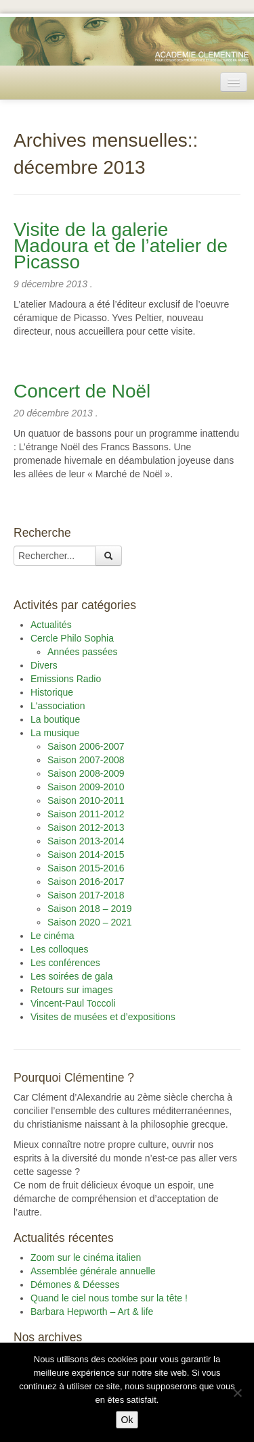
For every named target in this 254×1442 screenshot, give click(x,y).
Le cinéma (52, 935)
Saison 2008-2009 (86, 773)
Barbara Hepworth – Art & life (91, 1311)
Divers (44, 665)
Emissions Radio (65, 678)
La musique (54, 732)
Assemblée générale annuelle (92, 1271)
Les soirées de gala (71, 976)
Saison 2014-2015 (86, 854)
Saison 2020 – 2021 (89, 922)
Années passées (82, 651)
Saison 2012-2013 (86, 827)
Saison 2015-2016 (86, 868)
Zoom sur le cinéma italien (85, 1257)
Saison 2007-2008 (86, 759)
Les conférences (65, 962)
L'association (57, 705)
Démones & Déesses (75, 1284)
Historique (51, 692)
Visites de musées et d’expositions (102, 1016)
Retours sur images (71, 989)
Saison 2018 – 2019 (89, 908)
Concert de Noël (82, 391)
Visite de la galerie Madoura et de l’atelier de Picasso (121, 245)
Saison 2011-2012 (86, 814)
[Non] (237, 1392)
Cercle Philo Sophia (72, 638)
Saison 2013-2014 (86, 841)
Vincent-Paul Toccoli (73, 1003)
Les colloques (59, 949)
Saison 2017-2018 (86, 895)
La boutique (55, 719)
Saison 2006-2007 (86, 746)
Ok (127, 1419)
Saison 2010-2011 (86, 800)
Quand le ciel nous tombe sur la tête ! (109, 1298)
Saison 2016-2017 (86, 881)
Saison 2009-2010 (86, 787)
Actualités (51, 624)
